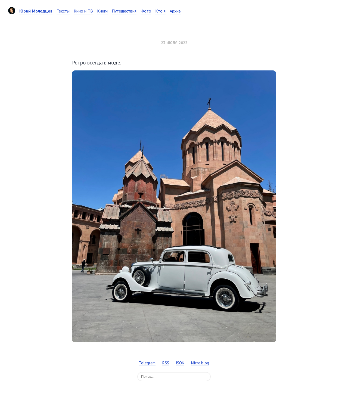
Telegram (147, 362)
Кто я (160, 11)
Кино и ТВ (83, 11)
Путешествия (124, 11)
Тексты (63, 11)
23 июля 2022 (174, 42)
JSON (180, 362)
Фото (146, 11)
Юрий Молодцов (35, 11)
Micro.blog (200, 362)
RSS (165, 362)
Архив (175, 11)
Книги (102, 11)
